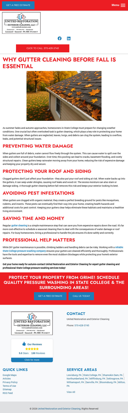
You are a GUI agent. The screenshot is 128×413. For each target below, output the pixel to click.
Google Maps (9, 375)
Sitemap (7, 389)
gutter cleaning (19, 225)
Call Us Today (81, 296)
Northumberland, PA (77, 378)
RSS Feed (8, 393)
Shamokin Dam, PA (112, 375)
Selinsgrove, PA (115, 378)
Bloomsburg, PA (108, 382)
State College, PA (92, 375)
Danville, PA (92, 382)
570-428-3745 (81, 325)
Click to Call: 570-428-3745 (42, 48)
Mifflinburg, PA (97, 378)
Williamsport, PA (75, 382)
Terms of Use (9, 385)
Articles (7, 378)
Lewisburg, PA (74, 375)
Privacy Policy (10, 382)
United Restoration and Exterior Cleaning (59, 408)
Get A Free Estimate (18, 5)
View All (71, 392)
